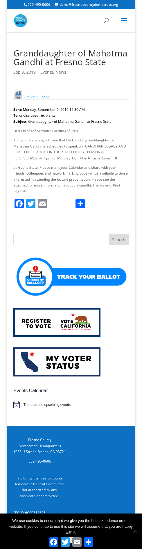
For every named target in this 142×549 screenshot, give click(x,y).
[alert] (70, 404)
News (60, 72)
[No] (135, 531)
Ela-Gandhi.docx (31, 96)
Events (46, 72)
